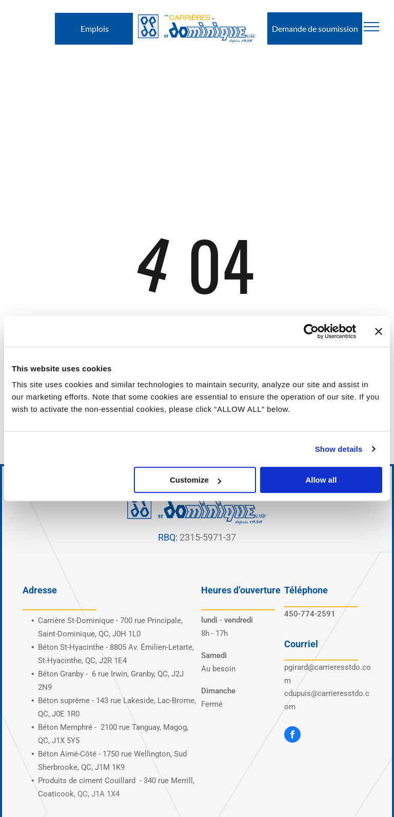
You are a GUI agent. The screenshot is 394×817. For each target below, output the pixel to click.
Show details (339, 449)
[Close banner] (378, 331)
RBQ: (168, 537)
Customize (195, 479)
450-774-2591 (310, 614)
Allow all (321, 479)
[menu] (371, 26)
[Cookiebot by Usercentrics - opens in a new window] (311, 331)
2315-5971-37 (208, 537)
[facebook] (292, 735)
